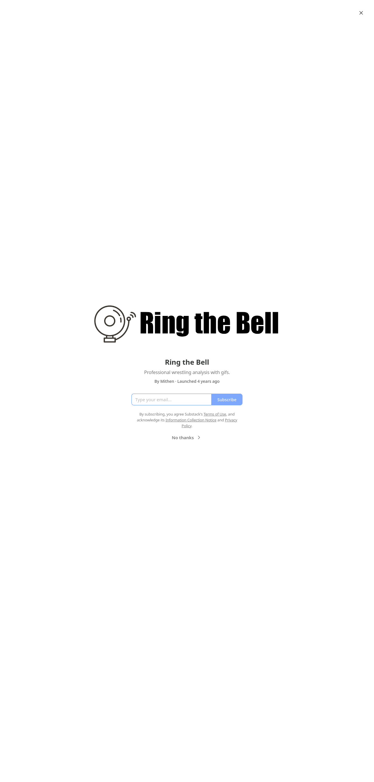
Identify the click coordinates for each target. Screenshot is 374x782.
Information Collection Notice (190, 420)
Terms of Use (215, 414)
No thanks (187, 437)
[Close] (361, 13)
